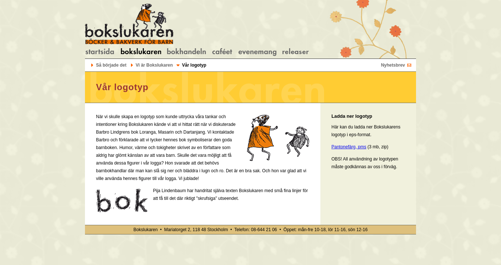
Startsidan (100, 52)
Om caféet (222, 52)
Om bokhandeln (186, 52)
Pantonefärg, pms (348, 146)
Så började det (111, 65)
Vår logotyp (194, 65)
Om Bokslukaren (140, 52)
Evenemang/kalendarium (257, 52)
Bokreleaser (296, 52)
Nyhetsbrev (393, 65)
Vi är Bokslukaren (154, 65)
